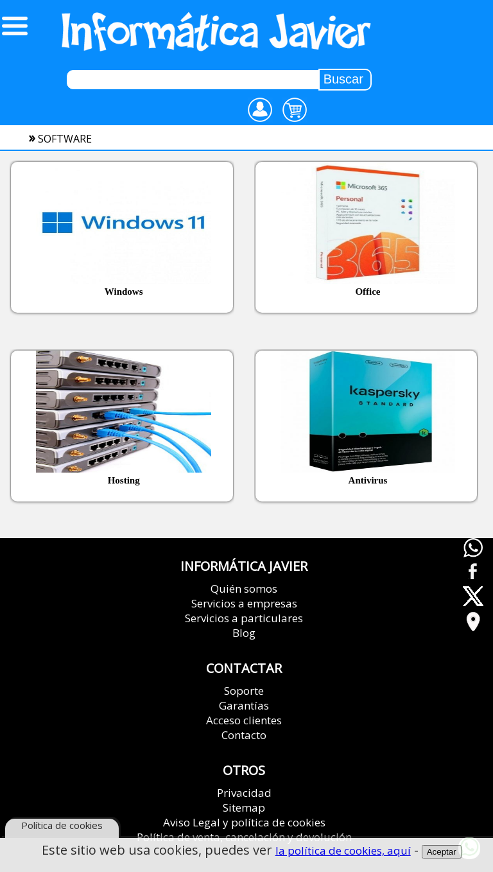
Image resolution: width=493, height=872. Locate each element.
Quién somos (244, 588)
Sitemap (244, 807)
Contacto (243, 735)
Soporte (244, 690)
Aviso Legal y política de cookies (244, 822)
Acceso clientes (244, 720)
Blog (243, 632)
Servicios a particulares (244, 618)
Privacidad (244, 792)
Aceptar (441, 852)
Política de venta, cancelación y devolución (244, 837)
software (65, 139)
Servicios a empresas (244, 603)
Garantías (244, 705)
